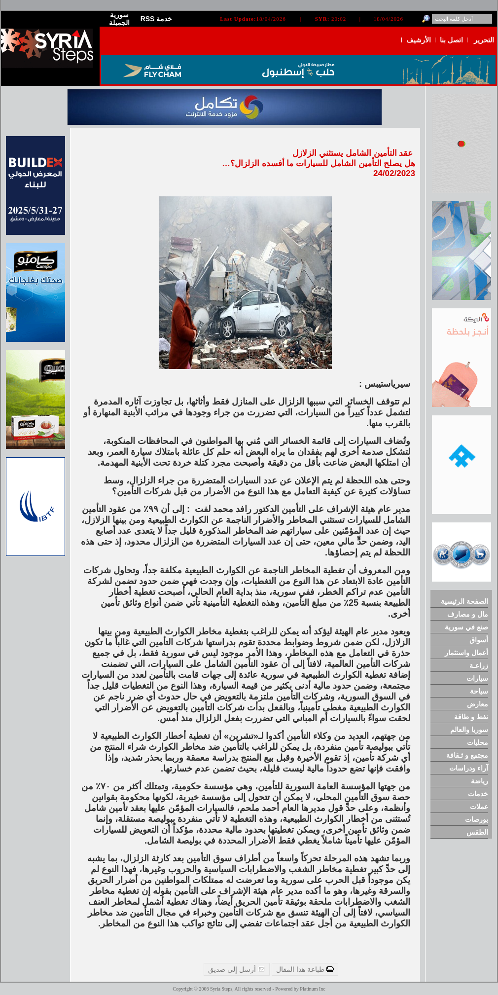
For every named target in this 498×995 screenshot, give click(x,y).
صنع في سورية (466, 627)
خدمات (478, 794)
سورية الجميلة (119, 19)
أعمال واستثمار (466, 653)
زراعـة (478, 665)
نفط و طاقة (471, 717)
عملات (479, 807)
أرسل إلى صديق (236, 969)
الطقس (477, 832)
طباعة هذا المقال (305, 969)
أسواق (478, 640)
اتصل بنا (451, 40)
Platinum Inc (312, 989)
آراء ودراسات (468, 768)
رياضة (479, 781)
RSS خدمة (157, 19)
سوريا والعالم (469, 730)
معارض (477, 704)
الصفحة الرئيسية (464, 601)
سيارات (477, 678)
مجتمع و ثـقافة (467, 755)
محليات (477, 742)
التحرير (484, 40)
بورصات (476, 819)
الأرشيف (418, 40)
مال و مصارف (467, 614)
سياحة (479, 691)
